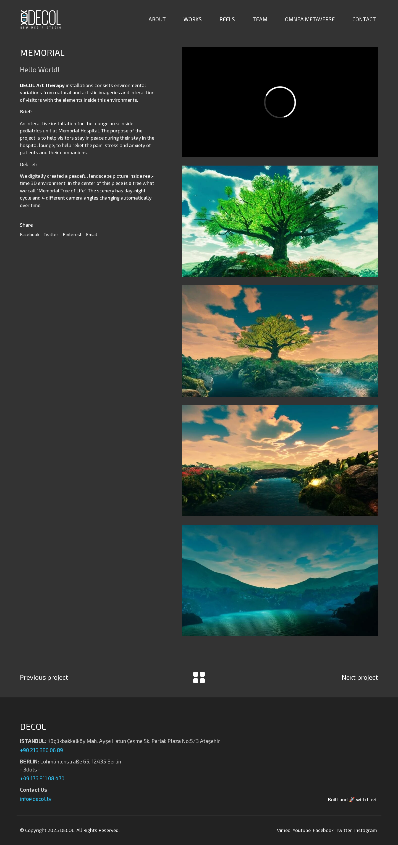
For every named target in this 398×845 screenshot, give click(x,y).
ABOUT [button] (157, 19)
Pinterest (72, 234)
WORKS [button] (193, 19)
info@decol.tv (35, 799)
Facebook (29, 234)
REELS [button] (227, 19)
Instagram (365, 830)
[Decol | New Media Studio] (40, 19)
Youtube (302, 830)
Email (91, 234)
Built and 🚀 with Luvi (352, 799)
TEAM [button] (260, 19)
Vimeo (283, 830)
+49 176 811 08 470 (42, 778)
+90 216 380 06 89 (41, 750)
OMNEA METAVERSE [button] (310, 19)
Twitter (51, 234)
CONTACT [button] (364, 19)
